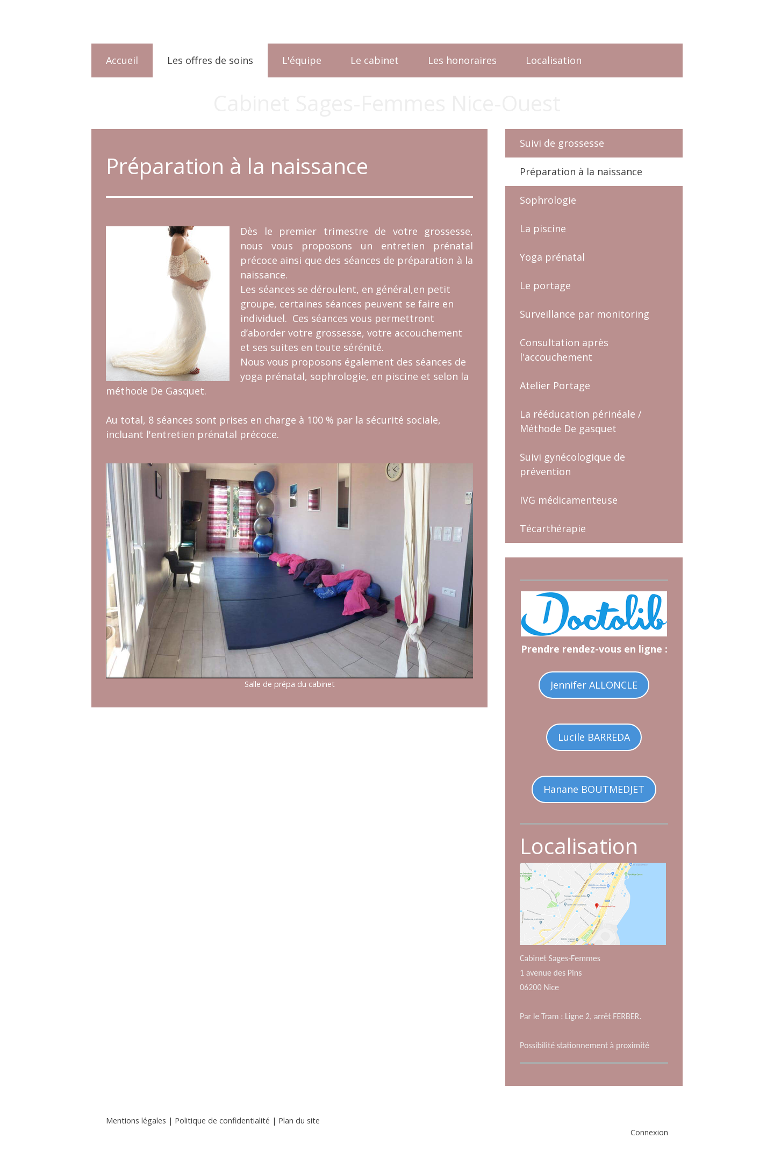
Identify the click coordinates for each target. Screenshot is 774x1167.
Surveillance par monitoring (584, 313)
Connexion (649, 1132)
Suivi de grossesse (562, 143)
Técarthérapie (553, 528)
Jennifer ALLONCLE (593, 684)
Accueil (122, 60)
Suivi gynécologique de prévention (572, 464)
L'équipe (301, 60)
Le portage (545, 285)
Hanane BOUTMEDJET (593, 789)
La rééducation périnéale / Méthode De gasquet (581, 421)
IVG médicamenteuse (569, 499)
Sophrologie (548, 200)
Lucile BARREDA (594, 737)
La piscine (543, 228)
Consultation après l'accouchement (564, 349)
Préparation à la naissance (581, 171)
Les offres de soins (210, 60)
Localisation (554, 60)
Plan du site (299, 1120)
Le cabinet (374, 60)
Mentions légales (136, 1120)
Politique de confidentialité (222, 1120)
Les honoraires (462, 60)
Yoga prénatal (552, 256)
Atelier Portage (555, 385)
